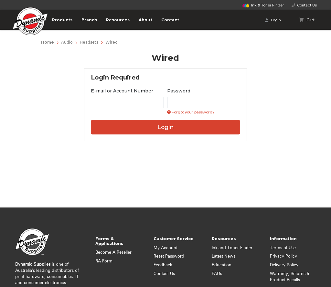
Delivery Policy (284, 265)
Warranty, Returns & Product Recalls (289, 277)
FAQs (217, 274)
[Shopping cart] (307, 20)
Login (273, 20)
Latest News (223, 256)
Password (178, 91)
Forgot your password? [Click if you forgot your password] (191, 112)
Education (221, 265)
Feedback (163, 265)
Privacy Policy (283, 256)
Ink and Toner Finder (232, 248)
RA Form (103, 261)
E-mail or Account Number (122, 91)
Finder (263, 5)
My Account (165, 248)
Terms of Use (283, 248)
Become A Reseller (113, 252)
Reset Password (169, 256)
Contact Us (304, 5)
